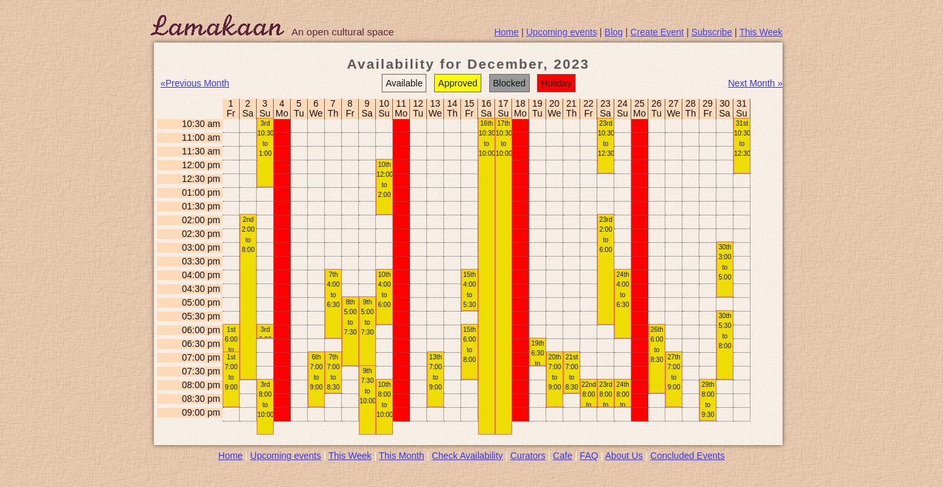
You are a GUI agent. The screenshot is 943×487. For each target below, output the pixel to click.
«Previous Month (194, 83)
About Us (624, 455)
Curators (527, 455)
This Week (761, 32)
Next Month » (755, 83)
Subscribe (712, 32)
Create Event (657, 32)
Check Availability (467, 455)
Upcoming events (562, 32)
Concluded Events (687, 455)
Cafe (562, 455)
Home (506, 32)
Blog (613, 32)
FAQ (589, 455)
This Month (401, 455)
